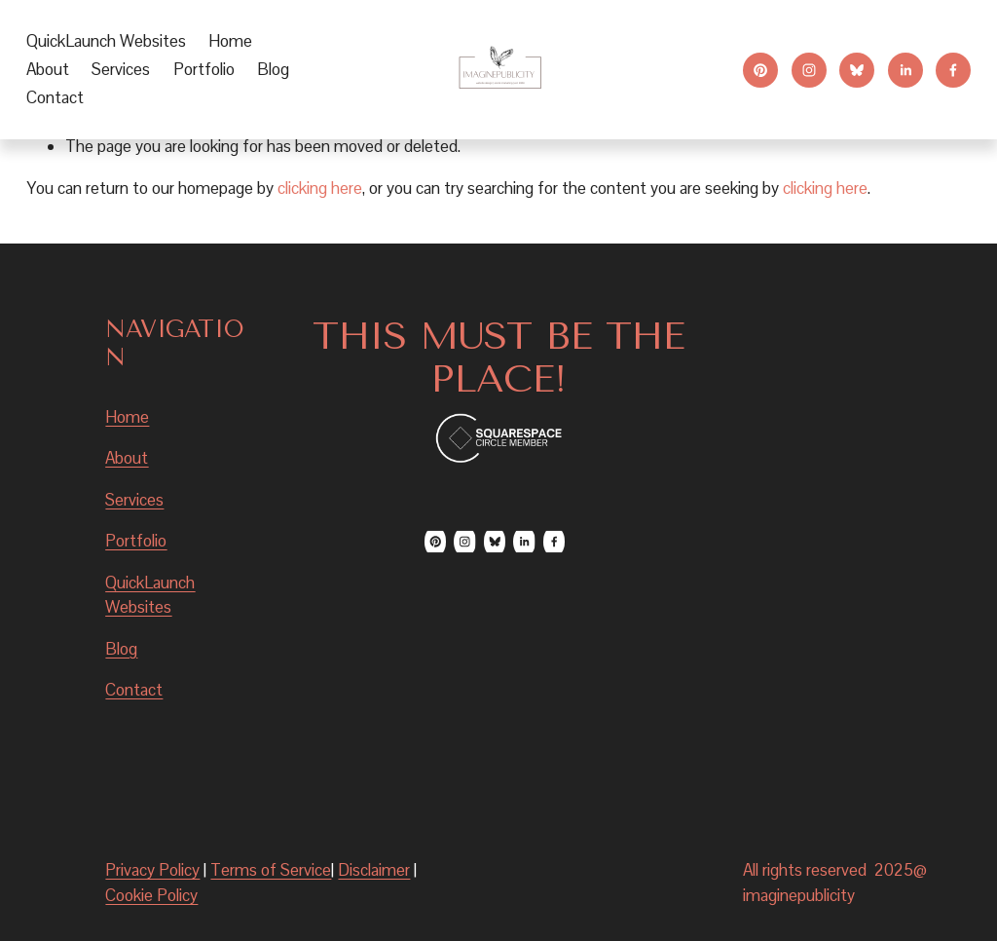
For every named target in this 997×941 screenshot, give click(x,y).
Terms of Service (270, 870)
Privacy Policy (152, 870)
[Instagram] (809, 70)
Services (134, 499)
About (47, 69)
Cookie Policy (151, 895)
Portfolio (204, 69)
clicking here (319, 188)
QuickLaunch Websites (106, 41)
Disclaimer (374, 870)
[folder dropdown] (121, 70)
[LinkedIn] (905, 70)
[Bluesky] (856, 70)
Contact (55, 97)
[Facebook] (953, 70)
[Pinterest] (760, 70)
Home (230, 41)
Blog (273, 69)
